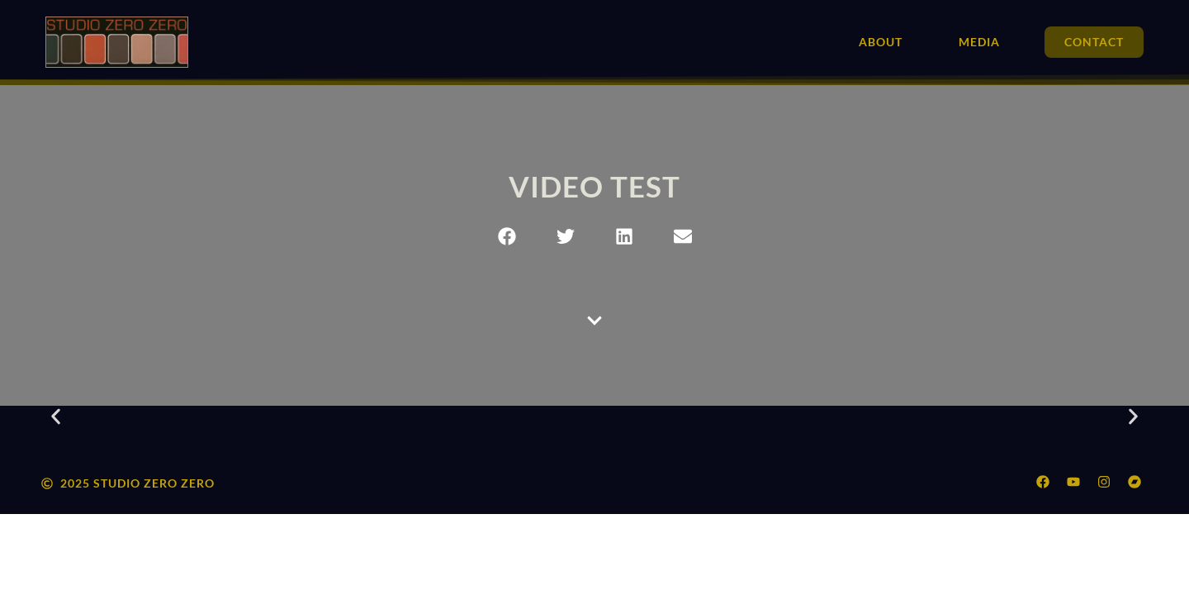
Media (979, 42)
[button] (506, 236)
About (880, 42)
